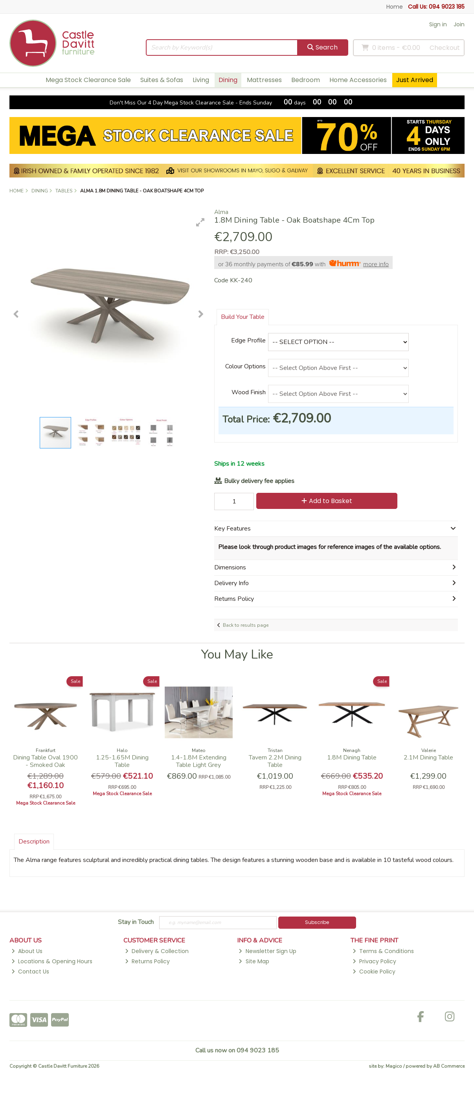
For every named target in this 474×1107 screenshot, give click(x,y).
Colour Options (245, 366)
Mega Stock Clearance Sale (88, 79)
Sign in (438, 24)
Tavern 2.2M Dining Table (275, 761)
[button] (200, 222)
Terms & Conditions (383, 951)
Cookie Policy (374, 971)
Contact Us (30, 971)
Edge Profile (248, 340)
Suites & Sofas (161, 79)
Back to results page (245, 625)
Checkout (445, 47)
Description (34, 841)
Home (394, 7)
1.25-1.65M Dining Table (122, 761)
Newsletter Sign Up (267, 951)
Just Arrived (414, 79)
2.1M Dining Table (428, 757)
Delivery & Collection (157, 951)
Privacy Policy (374, 961)
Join (459, 24)
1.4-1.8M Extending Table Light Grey (198, 761)
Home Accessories (358, 79)
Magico (394, 1066)
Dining (228, 79)
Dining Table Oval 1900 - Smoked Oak (45, 761)
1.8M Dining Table (352, 757)
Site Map (254, 961)
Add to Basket (326, 500)
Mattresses (264, 79)
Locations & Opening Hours (51, 961)
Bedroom (305, 79)
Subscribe (317, 922)
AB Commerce (449, 1066)
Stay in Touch (136, 922)
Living (201, 79)
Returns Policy (147, 961)
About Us (26, 951)
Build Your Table (243, 317)
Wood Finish (248, 392)
